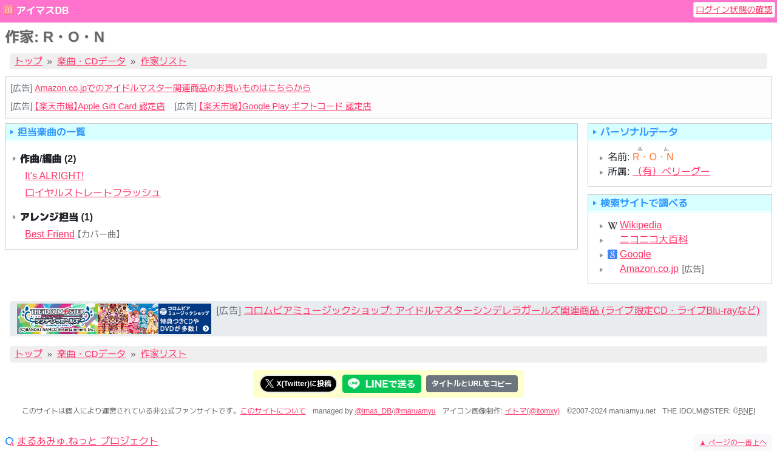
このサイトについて (273, 411)
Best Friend (50, 234)
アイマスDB (42, 10)
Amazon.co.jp (649, 269)
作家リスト (164, 61)
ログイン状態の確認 (734, 10)
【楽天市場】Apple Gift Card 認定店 (100, 106)
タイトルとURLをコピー (472, 383)
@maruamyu (415, 411)
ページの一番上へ (733, 442)
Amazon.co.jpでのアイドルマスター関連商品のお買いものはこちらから (173, 88)
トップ (28, 61)
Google (635, 254)
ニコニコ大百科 (654, 240)
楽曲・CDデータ (91, 61)
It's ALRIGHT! (54, 176)
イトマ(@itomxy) (532, 411)
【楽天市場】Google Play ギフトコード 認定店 (285, 106)
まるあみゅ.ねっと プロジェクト (87, 441)
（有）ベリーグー (671, 171)
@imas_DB (373, 411)
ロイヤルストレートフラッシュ (93, 193)
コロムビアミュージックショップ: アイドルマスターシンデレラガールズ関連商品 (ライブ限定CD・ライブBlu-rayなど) (502, 310)
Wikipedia (641, 225)
